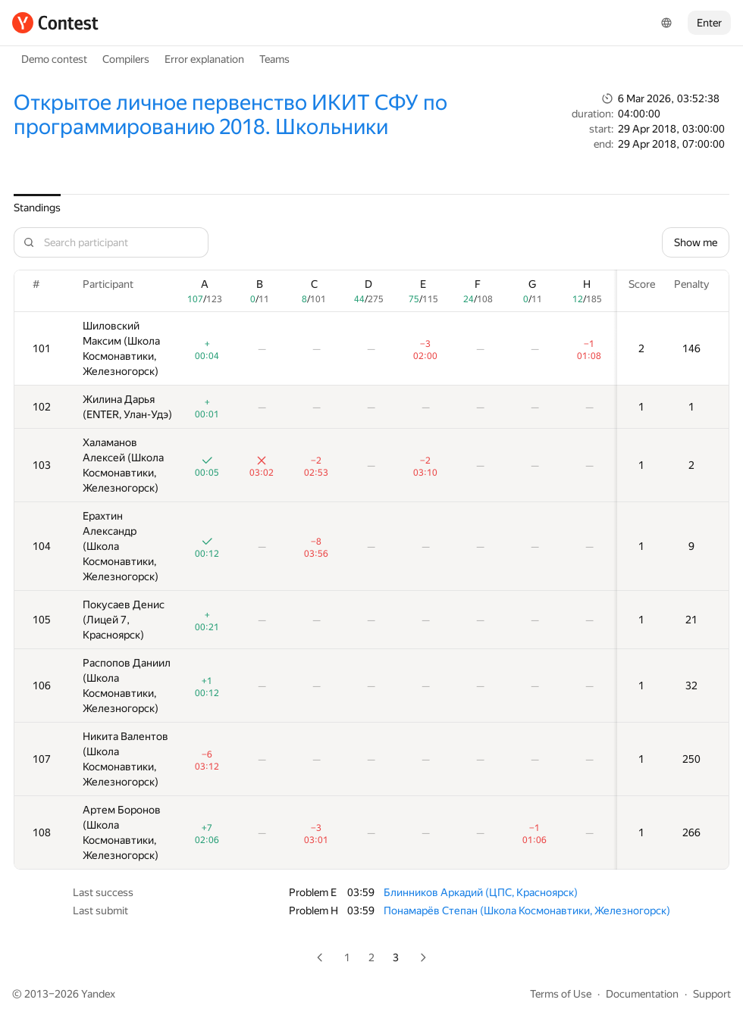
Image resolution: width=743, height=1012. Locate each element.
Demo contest (54, 59)
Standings (37, 207)
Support (712, 994)
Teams (274, 59)
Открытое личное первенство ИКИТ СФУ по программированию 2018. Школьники (230, 114)
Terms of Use (560, 994)
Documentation (642, 994)
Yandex (98, 994)
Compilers (125, 59)
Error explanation (204, 59)
